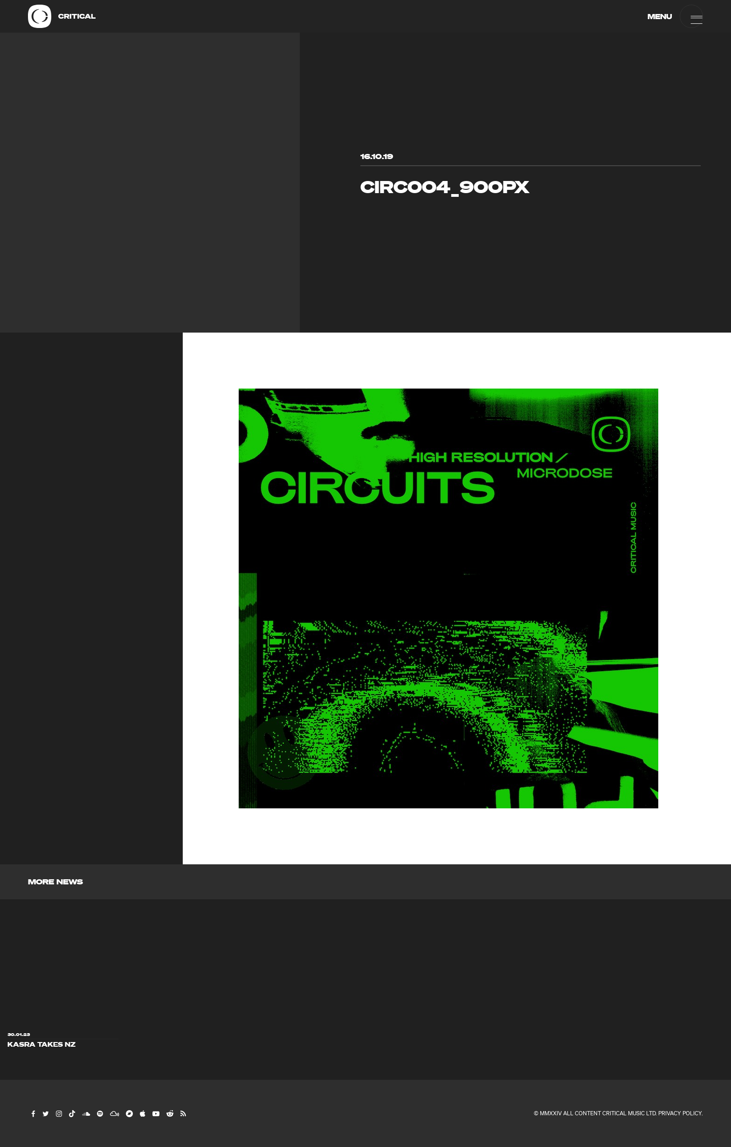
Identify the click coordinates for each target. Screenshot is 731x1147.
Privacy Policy (680, 1113)
